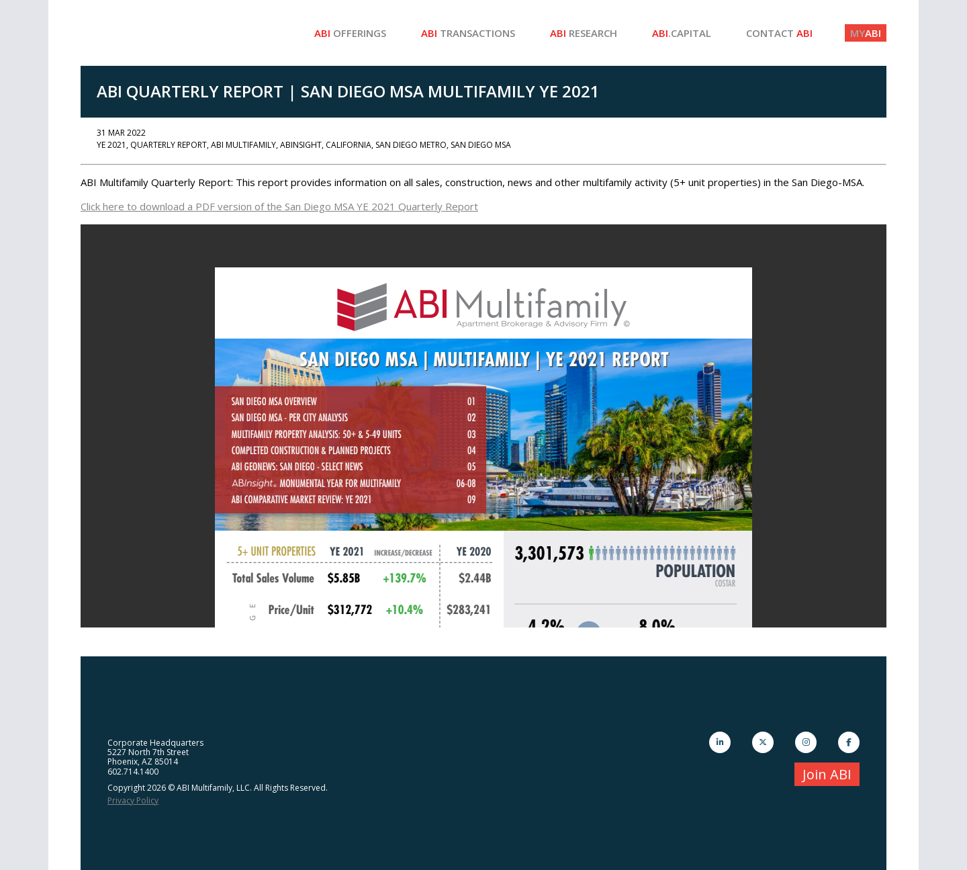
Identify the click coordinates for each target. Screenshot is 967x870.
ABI (865, 33)
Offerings (350, 33)
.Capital (681, 33)
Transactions (468, 33)
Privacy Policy (132, 800)
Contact (779, 33)
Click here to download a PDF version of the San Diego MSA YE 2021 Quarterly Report (279, 206)
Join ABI (826, 774)
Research (583, 33)
